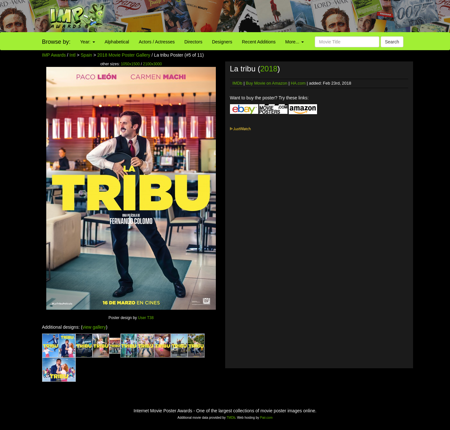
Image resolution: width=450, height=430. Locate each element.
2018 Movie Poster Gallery (123, 55)
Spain (86, 55)
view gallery (94, 327)
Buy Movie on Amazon (266, 83)
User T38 (146, 318)
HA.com (298, 83)
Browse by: (56, 42)
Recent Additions (259, 41)
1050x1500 (130, 64)
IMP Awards (54, 55)
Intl (72, 55)
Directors (193, 41)
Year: (87, 41)
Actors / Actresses (157, 41)
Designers (222, 41)
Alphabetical (117, 41)
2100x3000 (152, 64)
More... (294, 41)
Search (392, 41)
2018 (268, 68)
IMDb (238, 83)
